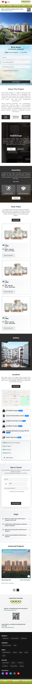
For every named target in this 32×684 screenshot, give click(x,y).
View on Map (8, 457)
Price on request (8, 255)
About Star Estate (6, 645)
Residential (23, 638)
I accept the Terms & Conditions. (11, 70)
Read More (5, 117)
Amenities (9, 5)
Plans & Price (17, 5)
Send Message (16, 82)
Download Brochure (16, 117)
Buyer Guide (5, 662)
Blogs (20, 652)
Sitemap (22, 666)
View (11, 149)
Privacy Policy (13, 666)
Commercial (5, 638)
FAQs (15, 645)
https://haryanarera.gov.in (6, 10)
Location (29, 5)
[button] (22, 198)
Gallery (23, 5)
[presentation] (15, 77)
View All (16, 198)
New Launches (14, 638)
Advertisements (6, 652)
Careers (13, 662)
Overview (3, 5)
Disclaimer (5, 666)
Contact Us (20, 662)
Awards (15, 652)
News (3, 655)
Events (26, 652)
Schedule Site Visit (26, 117)
